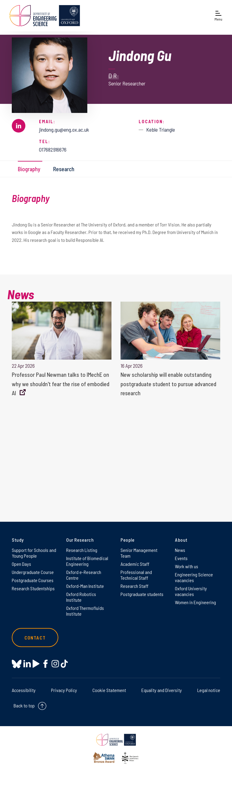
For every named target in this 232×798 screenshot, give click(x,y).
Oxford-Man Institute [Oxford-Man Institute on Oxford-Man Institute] (85, 586)
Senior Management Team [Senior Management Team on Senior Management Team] (139, 553)
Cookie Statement (109, 690)
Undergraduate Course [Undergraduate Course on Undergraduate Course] (33, 572)
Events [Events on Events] (181, 558)
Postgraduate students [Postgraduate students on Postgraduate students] (142, 594)
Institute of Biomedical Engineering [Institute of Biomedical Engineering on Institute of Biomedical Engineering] (87, 561)
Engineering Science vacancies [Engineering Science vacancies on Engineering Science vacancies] (194, 577)
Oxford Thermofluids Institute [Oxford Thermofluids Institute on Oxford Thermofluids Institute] (85, 611)
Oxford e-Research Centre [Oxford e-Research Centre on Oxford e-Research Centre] (83, 575)
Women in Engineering (195, 602)
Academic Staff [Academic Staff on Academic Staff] (135, 564)
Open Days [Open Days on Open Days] (21, 564)
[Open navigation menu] (218, 15)
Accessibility (24, 690)
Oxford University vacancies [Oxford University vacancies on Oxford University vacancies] (191, 591)
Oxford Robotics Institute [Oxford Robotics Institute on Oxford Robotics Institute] (81, 597)
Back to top (24, 705)
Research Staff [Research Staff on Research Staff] (134, 586)
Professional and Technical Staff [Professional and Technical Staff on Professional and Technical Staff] (136, 575)
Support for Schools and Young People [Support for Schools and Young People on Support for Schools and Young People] (34, 553)
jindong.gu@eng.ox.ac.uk (64, 129)
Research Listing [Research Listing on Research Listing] (81, 550)
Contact (35, 637)
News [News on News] (180, 550)
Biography (29, 168)
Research (63, 168)
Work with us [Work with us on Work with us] (186, 566)
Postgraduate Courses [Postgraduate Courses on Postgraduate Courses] (32, 580)
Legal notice (208, 690)
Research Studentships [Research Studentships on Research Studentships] (33, 588)
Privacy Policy (64, 690)
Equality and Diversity (161, 690)
